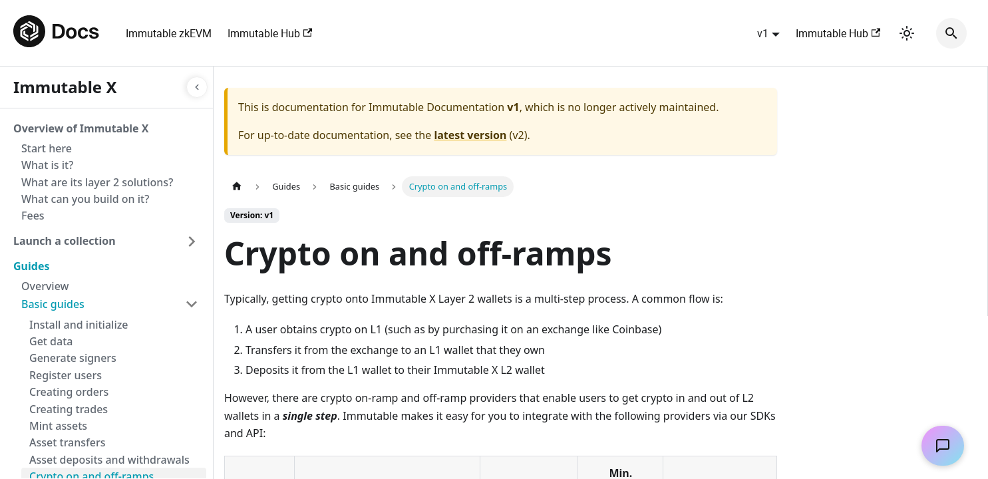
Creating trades (68, 409)
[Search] (951, 33)
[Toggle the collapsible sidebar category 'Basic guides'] (191, 304)
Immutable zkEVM (169, 33)
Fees (33, 215)
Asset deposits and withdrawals (109, 459)
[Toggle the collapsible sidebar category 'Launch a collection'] (191, 241)
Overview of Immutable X (81, 128)
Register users (65, 375)
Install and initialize (78, 324)
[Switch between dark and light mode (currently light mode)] (906, 33)
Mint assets (58, 425)
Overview (45, 286)
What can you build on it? (85, 199)
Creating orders (68, 392)
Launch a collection (64, 241)
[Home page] (236, 186)
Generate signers (72, 358)
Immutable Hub (270, 33)
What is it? (47, 165)
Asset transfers (67, 442)
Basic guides (52, 304)
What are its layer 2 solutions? (97, 182)
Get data (51, 341)
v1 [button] (762, 33)
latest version (470, 135)
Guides (31, 266)
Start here (46, 148)
